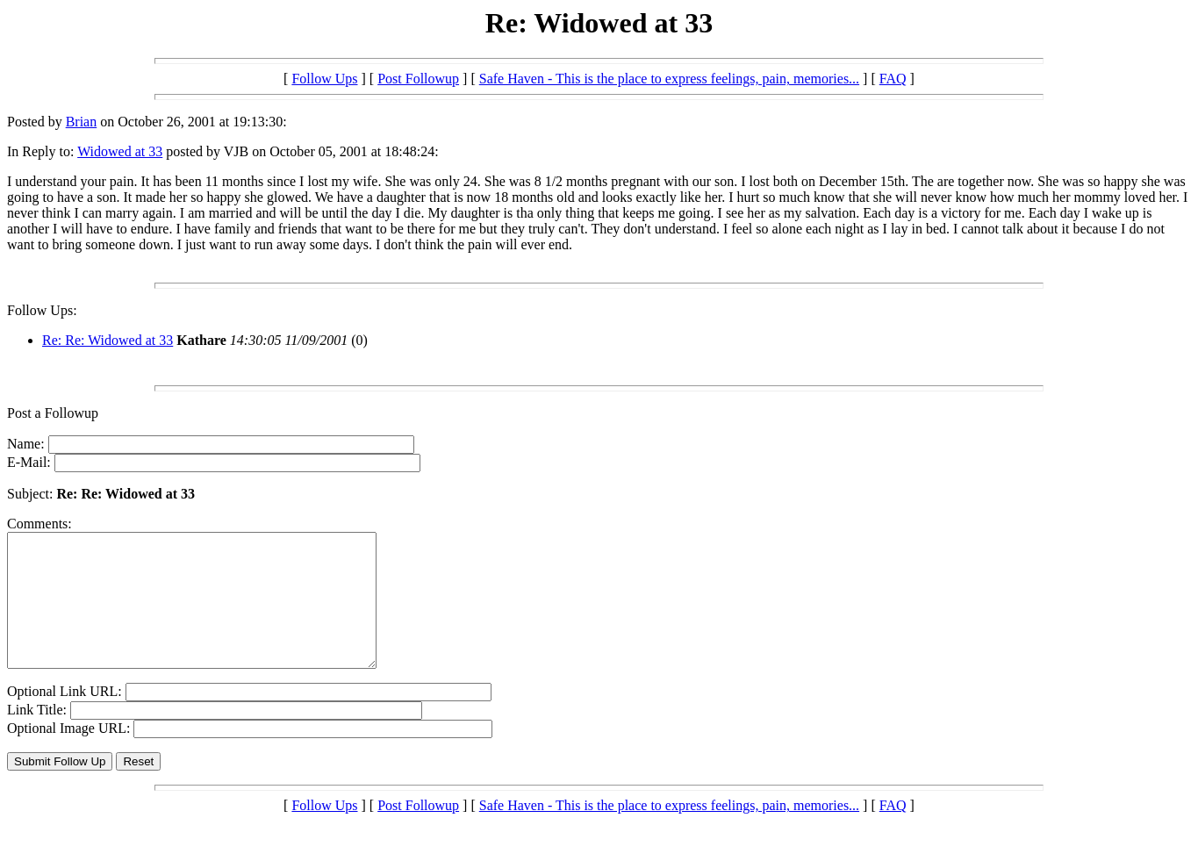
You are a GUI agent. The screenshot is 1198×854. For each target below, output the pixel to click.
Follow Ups (324, 78)
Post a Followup (52, 412)
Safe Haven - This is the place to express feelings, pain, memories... (669, 78)
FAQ (893, 78)
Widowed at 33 (119, 151)
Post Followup (418, 78)
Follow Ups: (42, 310)
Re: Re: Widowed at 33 (107, 340)
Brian (81, 121)
